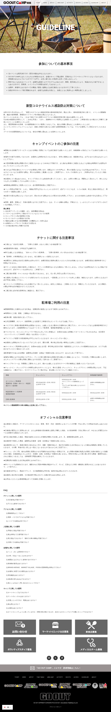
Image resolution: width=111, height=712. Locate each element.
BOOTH (78, 2)
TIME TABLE (40, 677)
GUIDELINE (94, 2)
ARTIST (52, 2)
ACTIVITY (70, 2)
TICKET (38, 2)
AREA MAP (60, 2)
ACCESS (86, 2)
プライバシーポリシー (55, 706)
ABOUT (103, 2)
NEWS (45, 2)
